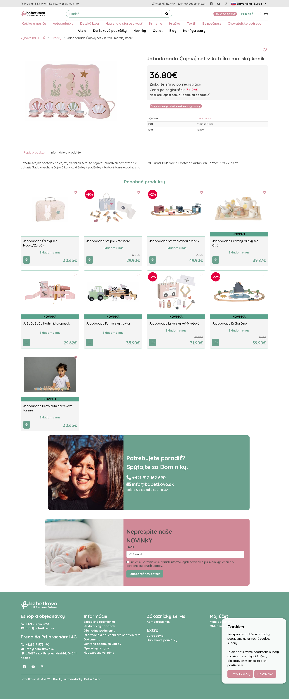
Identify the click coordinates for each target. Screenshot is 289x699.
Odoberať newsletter (145, 574)
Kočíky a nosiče (34, 23)
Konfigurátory (194, 31)
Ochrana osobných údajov (102, 644)
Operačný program (97, 648)
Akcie (82, 31)
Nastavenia (265, 674)
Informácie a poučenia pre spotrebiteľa (112, 635)
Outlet (158, 31)
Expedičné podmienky (99, 622)
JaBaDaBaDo (204, 118)
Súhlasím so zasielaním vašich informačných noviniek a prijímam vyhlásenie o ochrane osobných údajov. (180, 564)
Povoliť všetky (240, 674)
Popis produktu (34, 152)
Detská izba (89, 23)
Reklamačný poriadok (99, 626)
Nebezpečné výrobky (99, 652)
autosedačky (73, 679)
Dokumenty (92, 639)
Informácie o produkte (66, 152)
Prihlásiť (247, 14)
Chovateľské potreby (245, 23)
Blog (172, 31)
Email (130, 547)
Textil (191, 23)
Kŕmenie (155, 23)
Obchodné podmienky (99, 630)
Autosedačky (63, 23)
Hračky (174, 23)
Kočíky (57, 679)
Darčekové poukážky (110, 31)
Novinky (139, 31)
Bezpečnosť (211, 23)
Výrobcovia (155, 636)
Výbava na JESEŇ (33, 38)
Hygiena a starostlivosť (124, 23)
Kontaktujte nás (158, 622)
